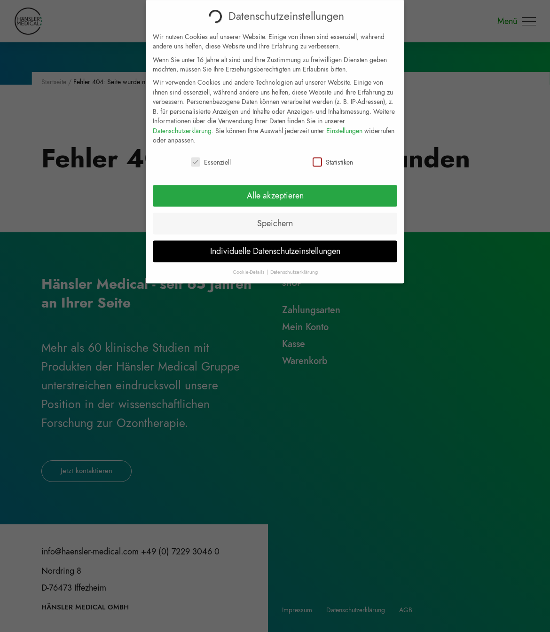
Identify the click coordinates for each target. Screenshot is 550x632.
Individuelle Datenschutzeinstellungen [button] (275, 245)
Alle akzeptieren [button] (275, 190)
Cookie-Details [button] (249, 266)
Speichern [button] (275, 218)
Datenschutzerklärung (182, 125)
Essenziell (211, 156)
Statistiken (333, 156)
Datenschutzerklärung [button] (294, 266)
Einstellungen (344, 125)
